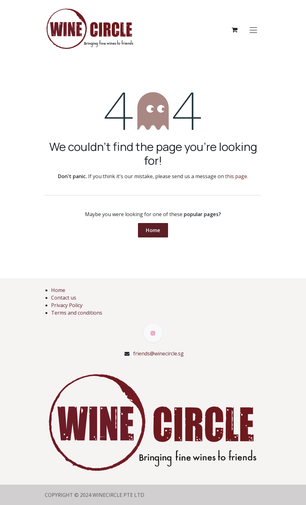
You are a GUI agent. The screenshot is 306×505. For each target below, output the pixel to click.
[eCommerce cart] (234, 30)
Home (153, 230)
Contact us (63, 297)
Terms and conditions (76, 312)
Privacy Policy (66, 305)
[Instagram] (153, 333)
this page (236, 176)
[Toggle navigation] (253, 30)
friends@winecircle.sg (158, 353)
